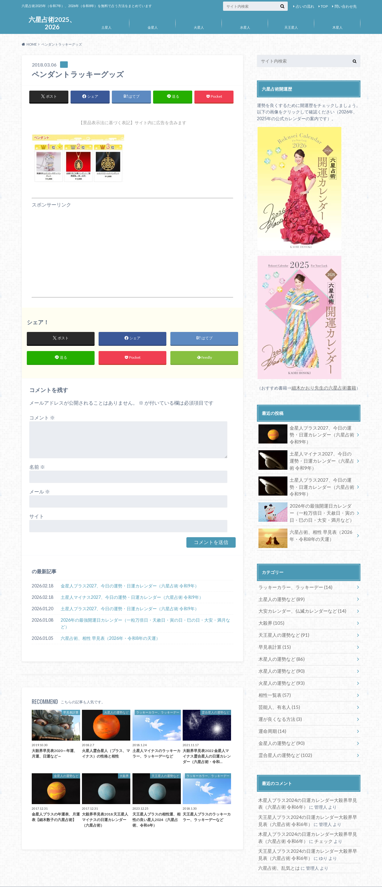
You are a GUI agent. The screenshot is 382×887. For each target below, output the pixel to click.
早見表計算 (273, 637)
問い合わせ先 (346, 6)
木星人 (337, 27)
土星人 (106, 27)
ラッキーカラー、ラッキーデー (292, 580)
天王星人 (291, 27)
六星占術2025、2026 (52, 23)
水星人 (245, 27)
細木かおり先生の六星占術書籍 (321, 387)
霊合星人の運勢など (283, 740)
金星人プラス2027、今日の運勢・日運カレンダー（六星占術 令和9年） (130, 587)
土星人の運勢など (279, 592)
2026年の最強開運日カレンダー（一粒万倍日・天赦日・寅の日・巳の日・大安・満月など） (145, 625)
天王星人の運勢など (281, 626)
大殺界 (270, 615)
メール (39, 493)
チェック (315, 824)
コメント (42, 419)
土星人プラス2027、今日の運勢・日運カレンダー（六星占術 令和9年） (130, 610)
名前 (37, 468)
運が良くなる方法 (278, 706)
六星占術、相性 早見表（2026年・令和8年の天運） (110, 639)
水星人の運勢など (279, 660)
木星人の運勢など (279, 649)
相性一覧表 (273, 683)
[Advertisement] (132, 251)
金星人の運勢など (279, 729)
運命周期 (271, 717)
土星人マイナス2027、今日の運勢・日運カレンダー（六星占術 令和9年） (132, 598)
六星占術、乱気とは (277, 849)
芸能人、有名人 (277, 694)
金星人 (153, 27)
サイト (36, 518)
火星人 (199, 27)
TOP (324, 6)
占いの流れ (305, 6)
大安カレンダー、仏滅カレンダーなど (299, 603)
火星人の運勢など (279, 672)
